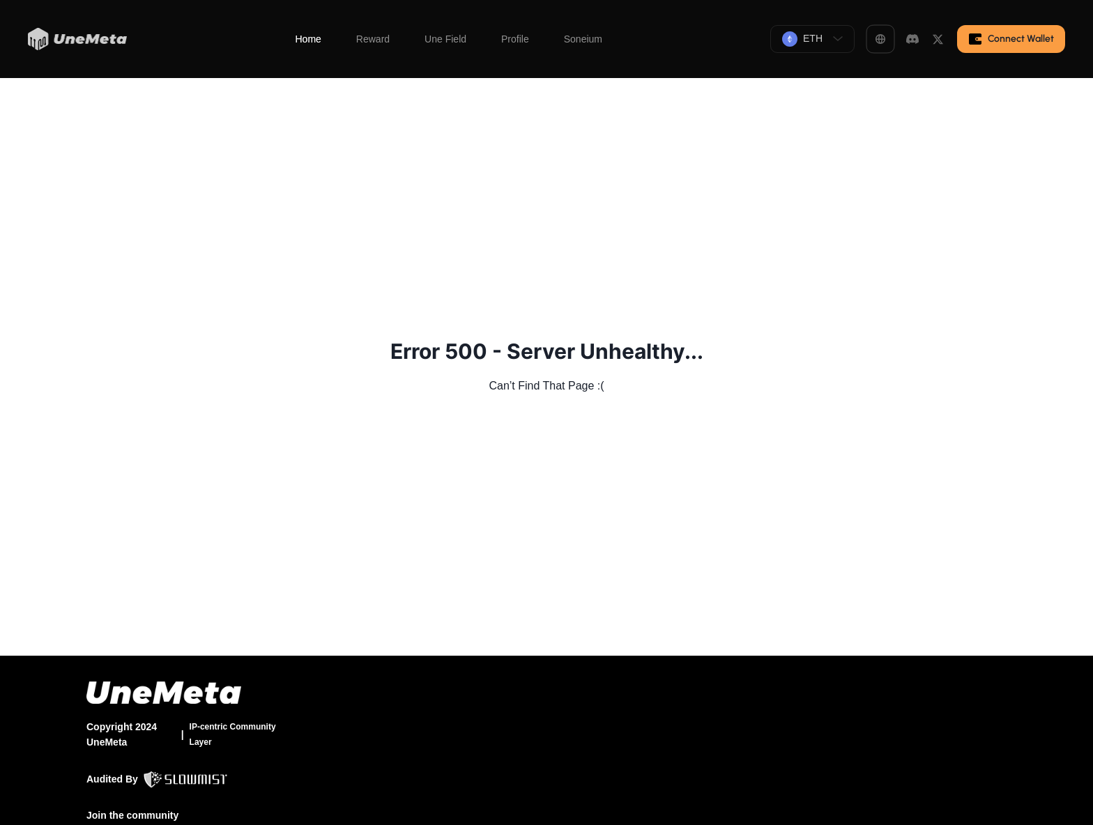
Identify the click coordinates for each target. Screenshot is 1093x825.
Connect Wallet (1011, 39)
